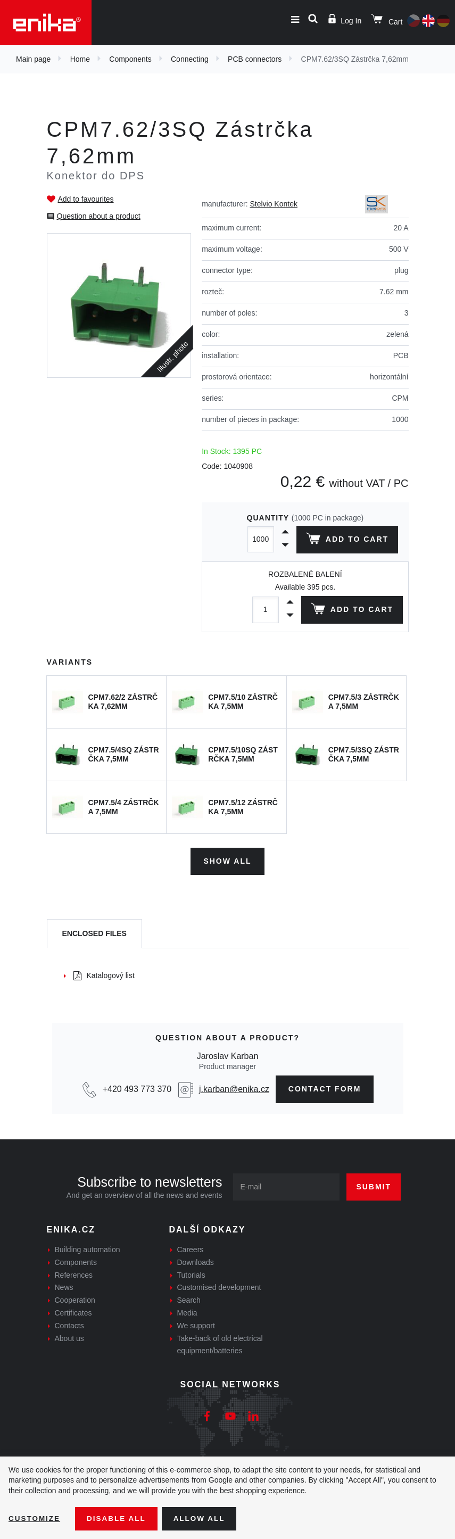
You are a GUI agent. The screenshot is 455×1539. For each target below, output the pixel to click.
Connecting (190, 59)
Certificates (73, 1312)
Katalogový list (104, 974)
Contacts (69, 1324)
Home (80, 59)
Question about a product (98, 216)
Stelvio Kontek (273, 204)
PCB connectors (255, 59)
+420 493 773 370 (137, 1088)
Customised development (219, 1286)
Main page (33, 59)
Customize (35, 1518)
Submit (373, 1185)
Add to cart (346, 541)
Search (189, 1299)
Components (130, 59)
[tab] (94, 932)
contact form (324, 1087)
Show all (227, 860)
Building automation (87, 1248)
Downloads (195, 1261)
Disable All (118, 1518)
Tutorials (191, 1273)
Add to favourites (86, 199)
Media (187, 1312)
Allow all (203, 1518)
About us (69, 1337)
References (74, 1273)
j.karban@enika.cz (234, 1088)
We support (196, 1324)
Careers (190, 1248)
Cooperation (75, 1299)
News (64, 1286)
